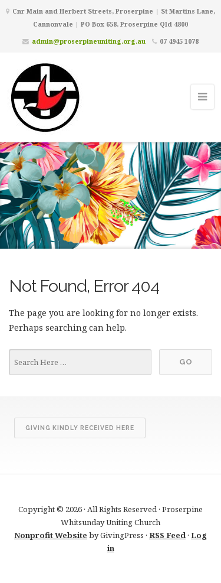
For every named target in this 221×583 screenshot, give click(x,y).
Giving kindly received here (79, 427)
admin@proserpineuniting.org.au (89, 41)
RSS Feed (167, 535)
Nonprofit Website (50, 535)
